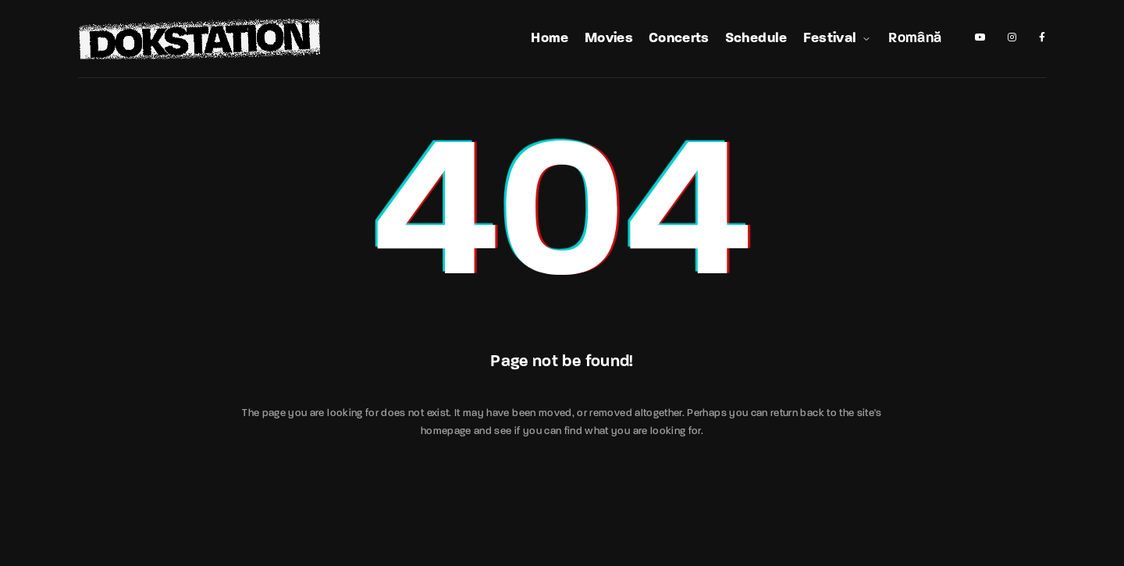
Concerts (679, 38)
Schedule (756, 38)
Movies (609, 38)
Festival (838, 38)
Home (549, 38)
